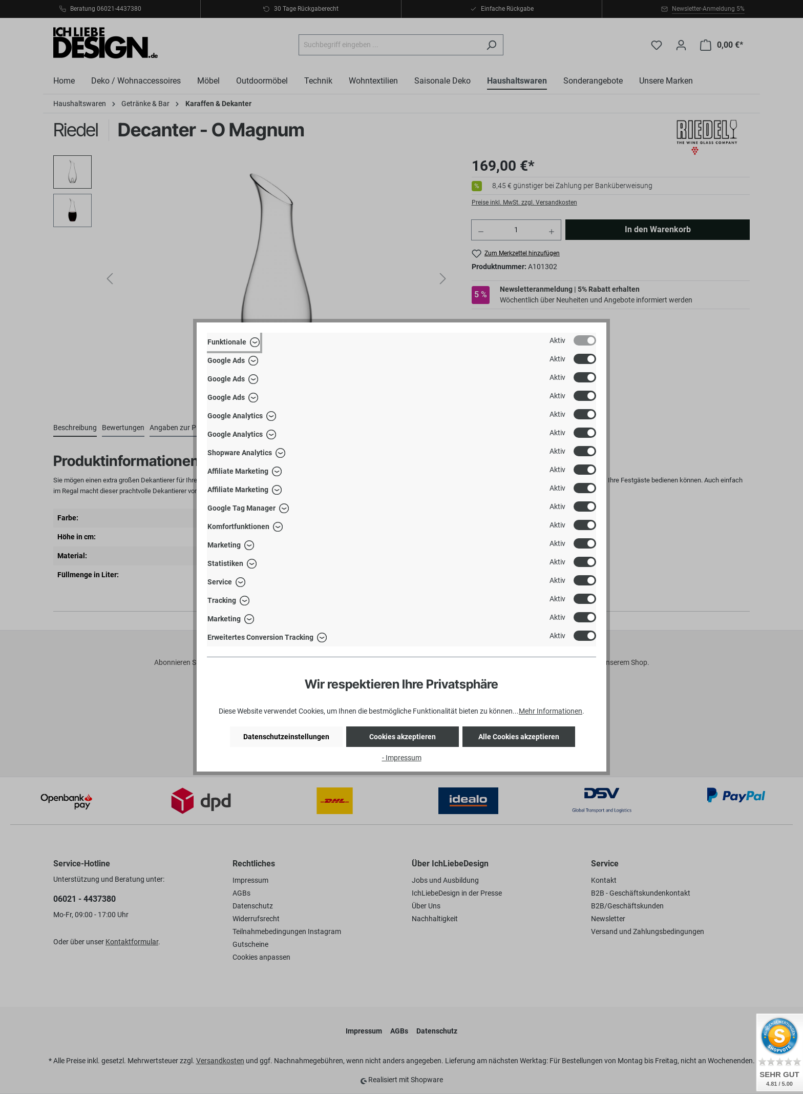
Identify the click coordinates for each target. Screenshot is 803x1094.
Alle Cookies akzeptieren (518, 737)
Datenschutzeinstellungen (286, 737)
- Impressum (401, 758)
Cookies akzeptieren (402, 737)
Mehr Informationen (550, 711)
